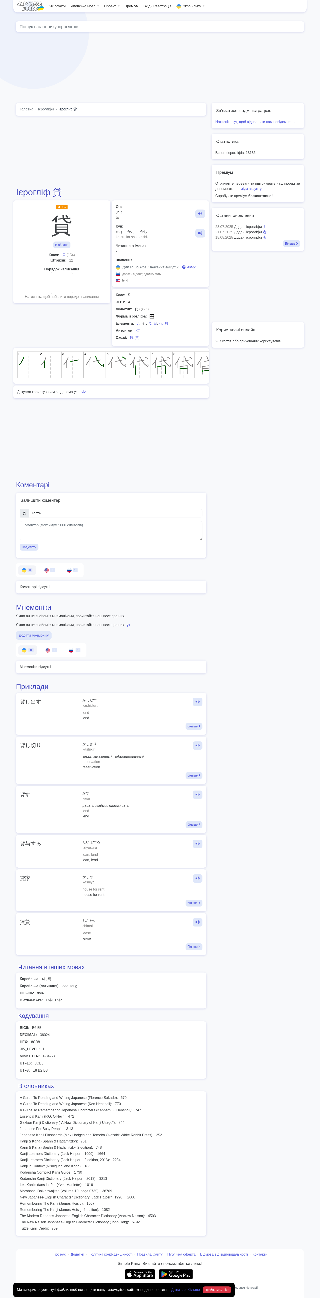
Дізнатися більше (186, 1290)
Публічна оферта (181, 1254)
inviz (82, 392)
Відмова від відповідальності (224, 1254)
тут (127, 625)
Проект (110, 6)
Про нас (59, 1254)
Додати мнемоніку (34, 635)
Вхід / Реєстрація (157, 6)
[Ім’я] (115, 513)
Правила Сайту (150, 1254)
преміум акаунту (248, 189)
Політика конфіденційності (110, 1254)
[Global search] (160, 26)
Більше (291, 243)
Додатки (77, 1254)
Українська (189, 6)
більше (194, 726)
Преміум (131, 6)
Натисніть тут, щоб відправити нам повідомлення (255, 122)
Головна (26, 109)
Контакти (259, 1254)
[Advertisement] (160, 68)
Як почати (57, 6)
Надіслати (29, 547)
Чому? (189, 267)
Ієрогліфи (46, 109)
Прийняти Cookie (217, 1290)
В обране (61, 245)
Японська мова (84, 6)
